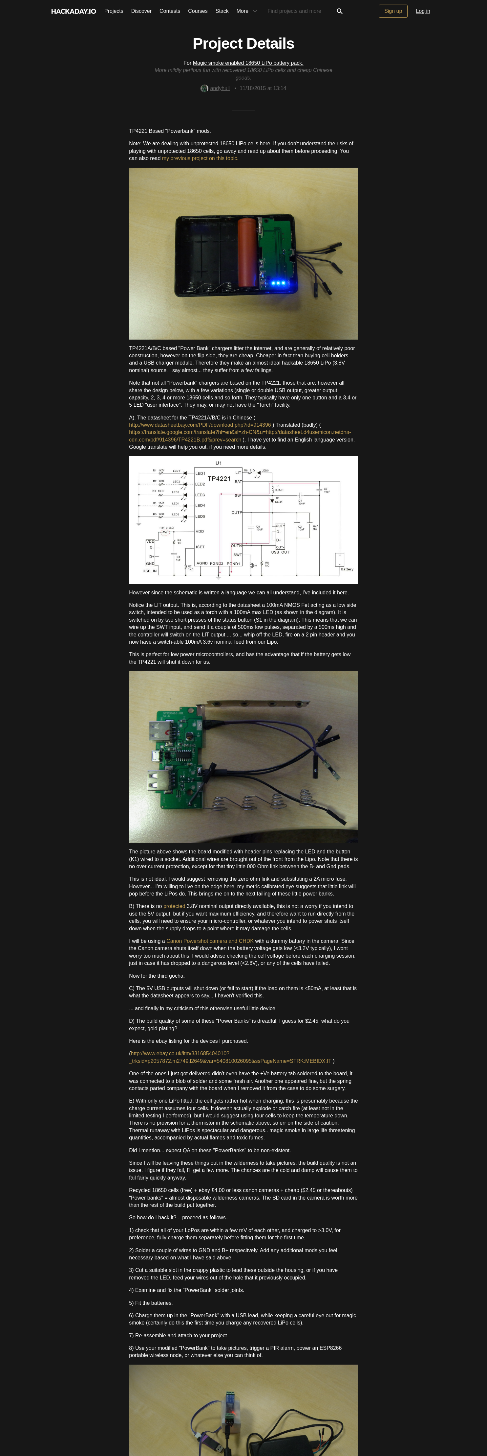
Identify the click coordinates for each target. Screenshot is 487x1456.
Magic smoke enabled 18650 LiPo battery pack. (248, 63)
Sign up (393, 11)
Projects (113, 11)
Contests (169, 11)
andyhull (215, 88)
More (248, 11)
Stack (222, 11)
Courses (198, 11)
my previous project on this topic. (200, 158)
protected (174, 906)
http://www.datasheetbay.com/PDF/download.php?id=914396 (200, 425)
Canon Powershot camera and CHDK (210, 941)
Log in (423, 11)
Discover (141, 11)
